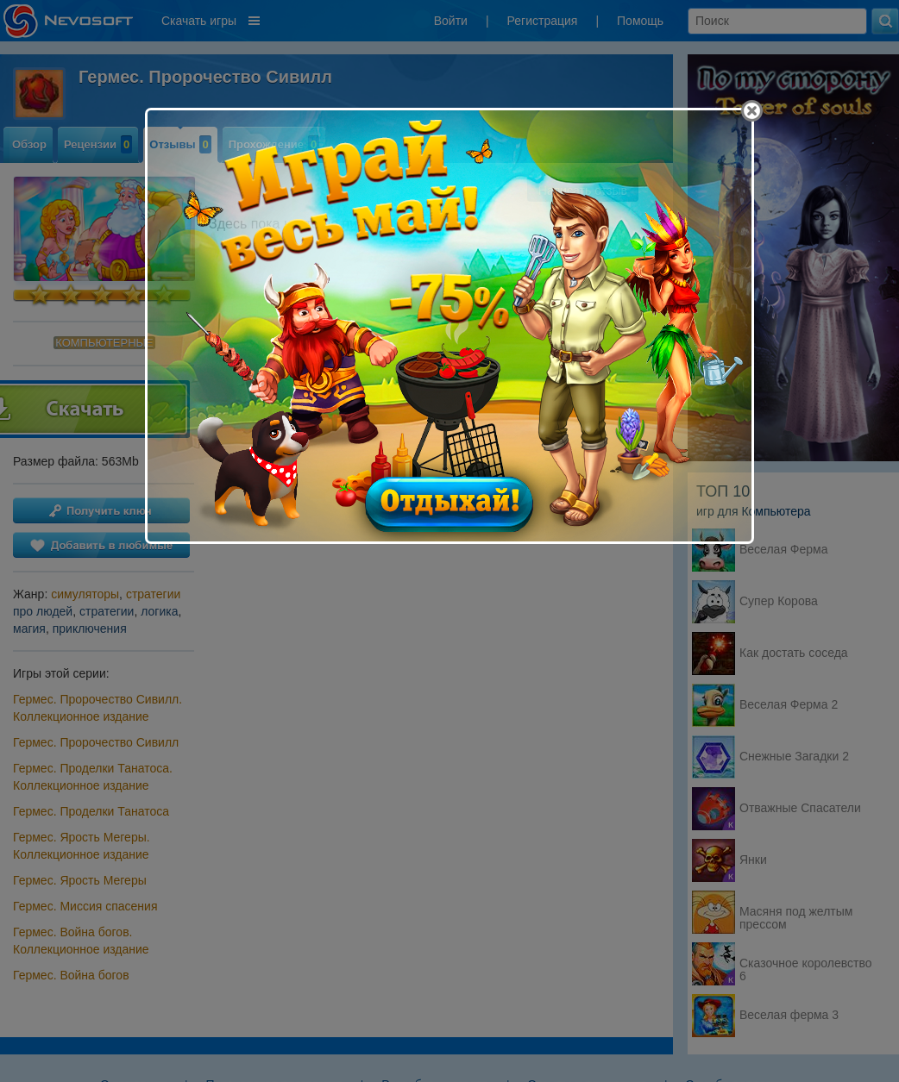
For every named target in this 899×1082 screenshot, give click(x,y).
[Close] (752, 111)
